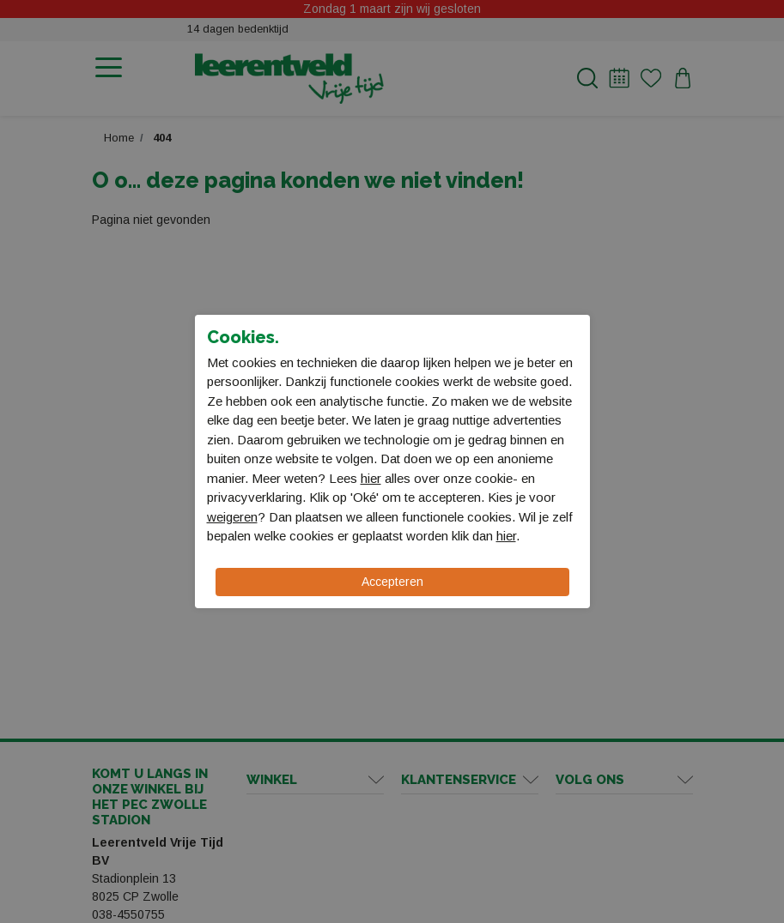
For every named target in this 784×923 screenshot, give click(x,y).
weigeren (232, 517)
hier (371, 478)
